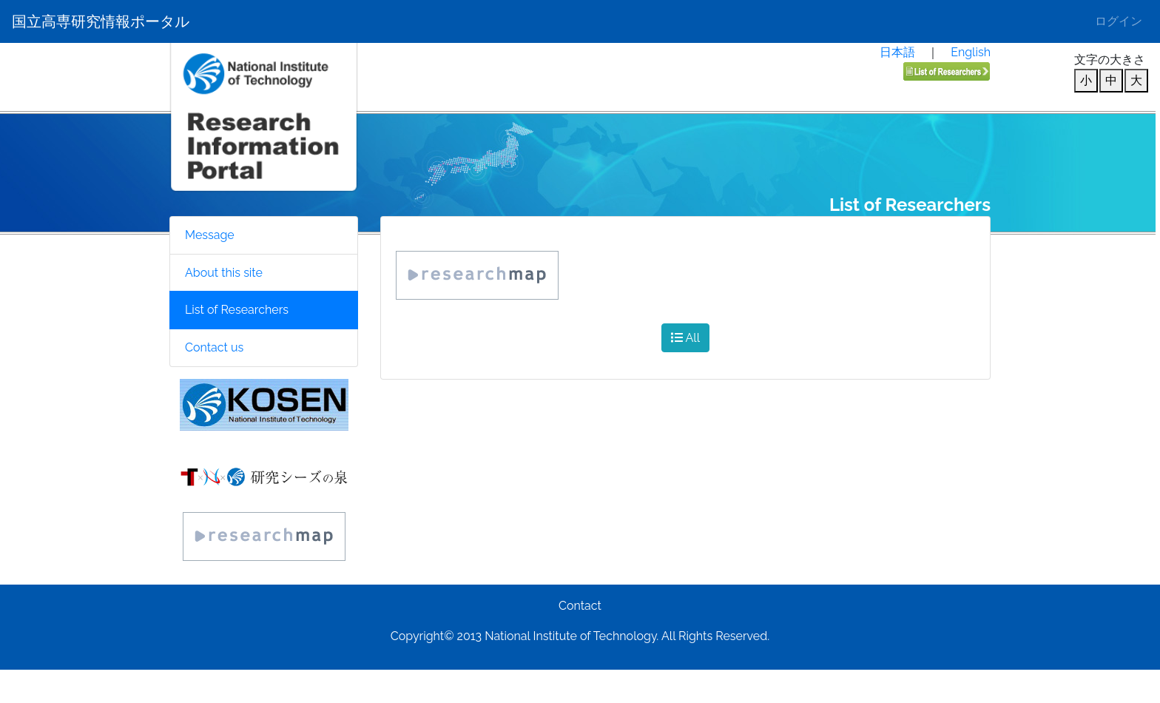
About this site (224, 273)
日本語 (897, 52)
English (971, 52)
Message (210, 235)
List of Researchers (237, 310)
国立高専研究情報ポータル (100, 21)
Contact (580, 606)
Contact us (214, 347)
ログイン (1118, 21)
